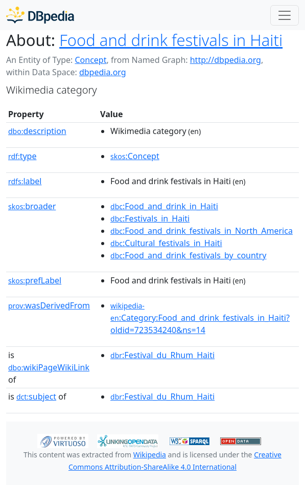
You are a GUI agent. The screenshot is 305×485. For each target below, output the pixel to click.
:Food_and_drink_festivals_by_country (188, 255)
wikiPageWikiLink (48, 367)
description (37, 131)
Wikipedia (149, 454)
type (22, 156)
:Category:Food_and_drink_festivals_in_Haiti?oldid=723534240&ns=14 (200, 318)
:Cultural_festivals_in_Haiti (166, 243)
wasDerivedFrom (49, 305)
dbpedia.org (102, 72)
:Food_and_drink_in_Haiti (164, 206)
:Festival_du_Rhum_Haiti (162, 355)
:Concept (134, 156)
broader (32, 206)
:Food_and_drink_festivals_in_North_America (201, 230)
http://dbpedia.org (225, 59)
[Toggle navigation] (284, 15)
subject (36, 396)
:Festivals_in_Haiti (150, 218)
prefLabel (34, 280)
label (25, 181)
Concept (90, 59)
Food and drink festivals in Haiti (171, 40)
